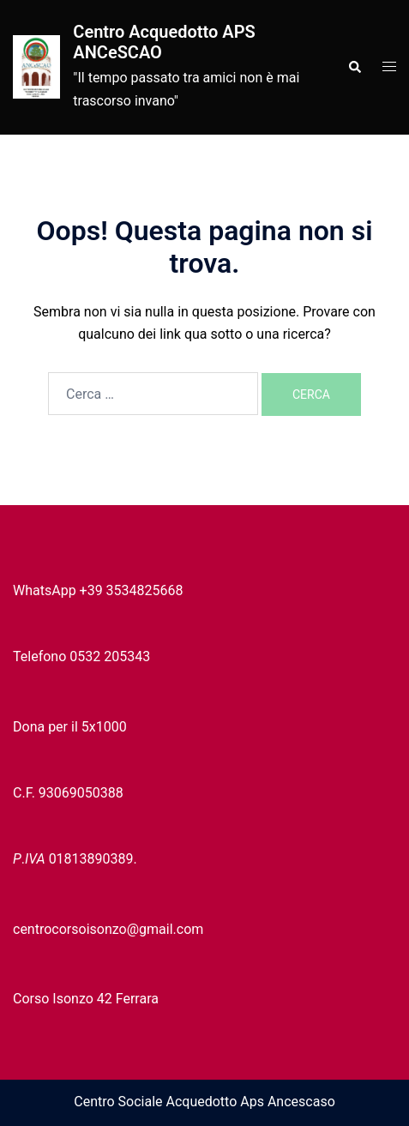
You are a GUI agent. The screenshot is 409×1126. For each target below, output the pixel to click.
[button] (354, 67)
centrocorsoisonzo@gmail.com (108, 929)
